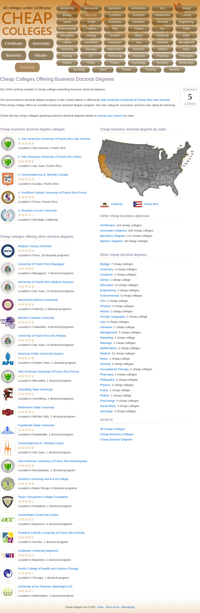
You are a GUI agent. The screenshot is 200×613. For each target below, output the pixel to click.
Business (91, 15)
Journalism (91, 42)
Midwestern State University (36, 407)
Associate (41, 43)
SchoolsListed (190, 97)
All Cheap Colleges (112, 429)
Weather (174, 69)
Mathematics (114, 49)
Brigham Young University (35, 246)
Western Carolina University (36, 317)
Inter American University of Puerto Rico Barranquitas (52, 461)
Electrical (162, 21)
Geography (67, 35)
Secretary (162, 62)
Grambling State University (35, 389)
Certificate (13, 43)
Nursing (67, 55)
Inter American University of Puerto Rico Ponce (48, 371)
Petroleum (138, 55)
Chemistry (115, 15)
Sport (103, 69)
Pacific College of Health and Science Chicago (48, 568)
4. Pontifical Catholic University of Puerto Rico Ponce (52, 192)
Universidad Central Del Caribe (38, 514)
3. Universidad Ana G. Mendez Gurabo (43, 174)
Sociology (79, 69)
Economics (114, 21)
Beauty (186, 8)
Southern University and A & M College (43, 479)
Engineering (186, 21)
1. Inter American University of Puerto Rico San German (54, 138)
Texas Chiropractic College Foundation (43, 497)
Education (139, 21)
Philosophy (186, 55)
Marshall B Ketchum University (38, 299)
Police (91, 62)
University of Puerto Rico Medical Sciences (46, 282)
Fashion (91, 28)
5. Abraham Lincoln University (37, 210)
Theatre (126, 69)
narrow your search (109, 115)
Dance (67, 21)
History (138, 35)
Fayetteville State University (36, 425)
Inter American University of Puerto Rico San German (135, 99)
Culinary (186, 15)
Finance (139, 28)
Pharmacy (162, 55)
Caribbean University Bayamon (38, 550)
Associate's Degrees (113, 230)
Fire (162, 28)
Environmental (67, 28)
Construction (162, 15)
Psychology (139, 62)
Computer (139, 15)
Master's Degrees (111, 241)
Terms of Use (112, 607)
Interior (67, 42)
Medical (162, 49)
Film (114, 28)
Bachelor (13, 55)
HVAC (186, 35)
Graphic (115, 35)
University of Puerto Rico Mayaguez (41, 264)
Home (100, 607)
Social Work (186, 62)
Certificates (107, 225)
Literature (162, 42)
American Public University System (40, 353)
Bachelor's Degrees (112, 235)
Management (186, 42)
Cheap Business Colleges (117, 434)
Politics (115, 62)
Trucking (150, 69)
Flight (186, 28)
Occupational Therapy (114, 369)
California (116, 204)
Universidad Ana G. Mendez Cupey (41, 443)
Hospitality (162, 35)
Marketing (67, 49)
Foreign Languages (112, 316)
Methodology (128, 607)
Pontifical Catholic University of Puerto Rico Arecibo (51, 532)
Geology (91, 35)
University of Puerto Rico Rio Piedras (42, 335)
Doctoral (27, 67)
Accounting (67, 8)
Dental (91, 21)
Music (186, 49)
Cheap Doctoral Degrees (116, 439)
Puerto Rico (151, 204)
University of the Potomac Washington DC (45, 586)
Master (41, 55)
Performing (114, 55)
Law (138, 42)
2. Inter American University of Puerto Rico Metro (49, 156)
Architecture (138, 8)
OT (91, 55)
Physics (67, 62)
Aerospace (91, 8)
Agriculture (114, 8)
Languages (114, 42)
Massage (91, 49)
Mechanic (139, 49)
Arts (162, 8)
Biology (67, 15)
